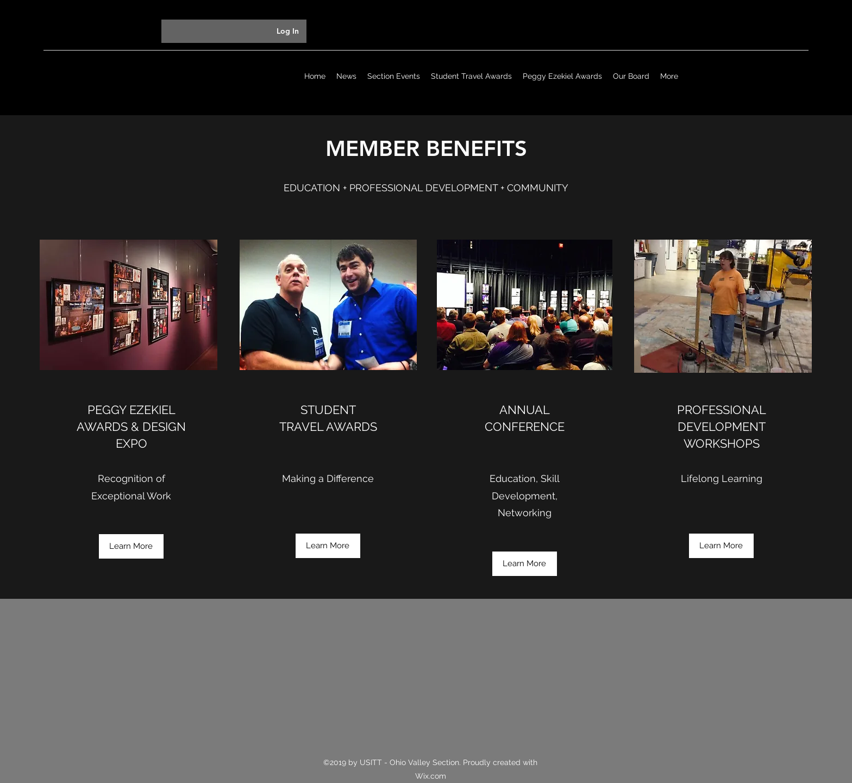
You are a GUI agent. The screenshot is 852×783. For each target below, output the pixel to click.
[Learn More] (131, 546)
